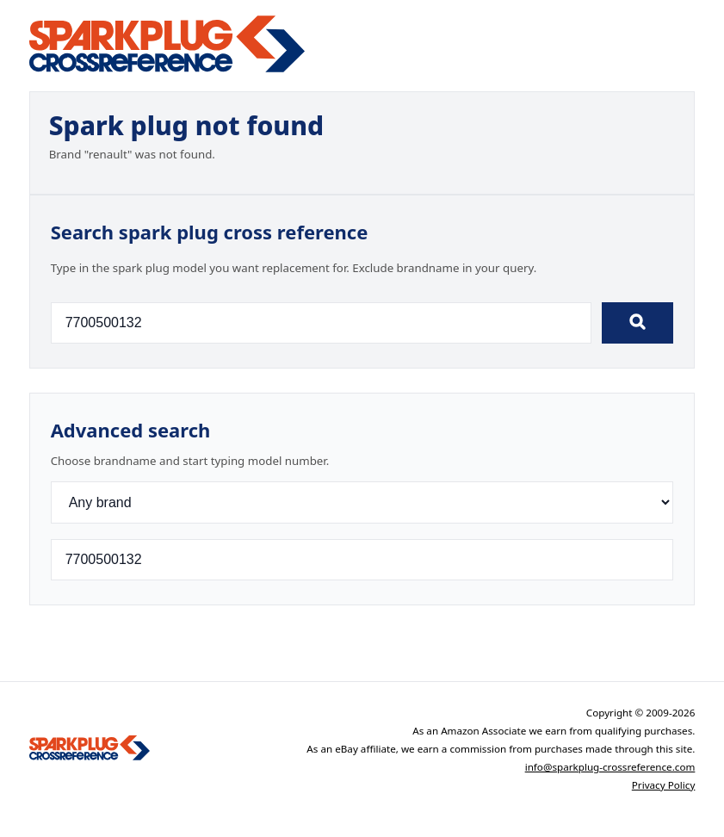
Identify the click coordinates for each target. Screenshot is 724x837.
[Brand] (362, 502)
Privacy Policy (664, 784)
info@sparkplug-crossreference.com (610, 766)
